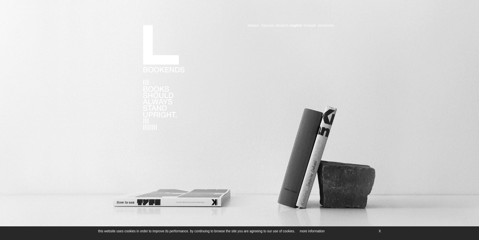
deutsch (282, 25)
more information (310, 231)
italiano (253, 25)
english (295, 25)
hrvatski (310, 25)
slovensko (326, 25)
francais (267, 25)
